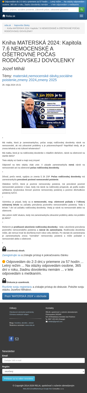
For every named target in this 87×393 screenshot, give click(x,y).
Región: (6, 366)
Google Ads (48, 389)
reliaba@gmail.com (55, 321)
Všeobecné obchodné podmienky (21, 312)
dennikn (25, 323)
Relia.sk (8, 16)
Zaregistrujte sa (11, 255)
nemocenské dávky (44, 76)
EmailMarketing (36, 389)
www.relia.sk (29, 325)
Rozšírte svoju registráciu (17, 286)
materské (20, 76)
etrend (31, 323)
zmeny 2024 (27, 80)
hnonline (17, 323)
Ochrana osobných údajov (19, 314)
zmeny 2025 (47, 80)
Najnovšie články (22, 25)
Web (24, 389)
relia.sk (7, 25)
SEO (28, 389)
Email (5, 356)
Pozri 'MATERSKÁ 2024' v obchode (26, 296)
